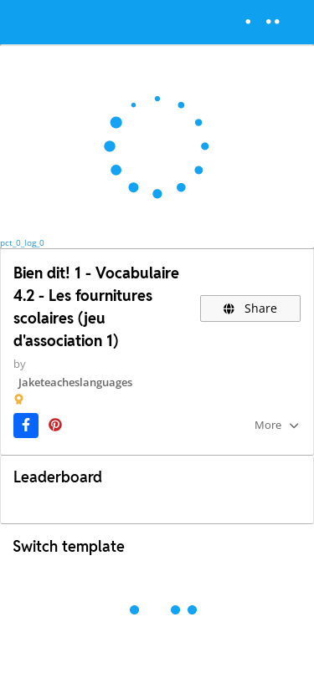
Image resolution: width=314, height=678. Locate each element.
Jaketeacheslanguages (75, 382)
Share (251, 308)
